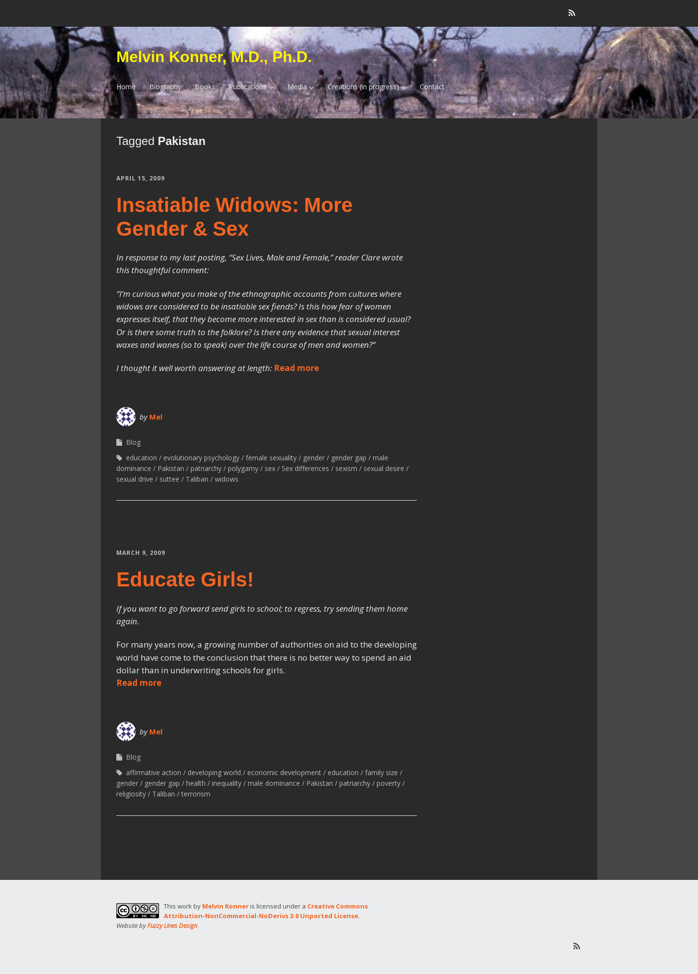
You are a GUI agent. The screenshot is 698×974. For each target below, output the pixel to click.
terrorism (195, 793)
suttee (169, 479)
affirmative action (153, 772)
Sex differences (305, 468)
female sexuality (271, 457)
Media (297, 86)
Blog (133, 442)
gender (314, 457)
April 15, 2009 (140, 178)
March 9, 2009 (140, 553)
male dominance (274, 783)
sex (270, 468)
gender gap (348, 457)
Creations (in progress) (363, 86)
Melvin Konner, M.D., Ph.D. (214, 56)
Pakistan (171, 468)
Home (126, 86)
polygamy (243, 468)
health (196, 783)
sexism (346, 468)
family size (381, 772)
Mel (155, 417)
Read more (296, 367)
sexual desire (384, 468)
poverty (388, 783)
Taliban (197, 479)
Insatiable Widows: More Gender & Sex (234, 217)
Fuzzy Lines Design (172, 925)
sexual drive (134, 479)
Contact (432, 86)
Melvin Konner (225, 906)
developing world (214, 772)
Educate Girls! (185, 579)
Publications (248, 86)
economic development (284, 772)
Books (205, 86)
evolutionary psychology (201, 457)
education (141, 457)
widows (226, 479)
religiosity (131, 793)
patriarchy (206, 468)
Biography (165, 86)
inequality (226, 783)
